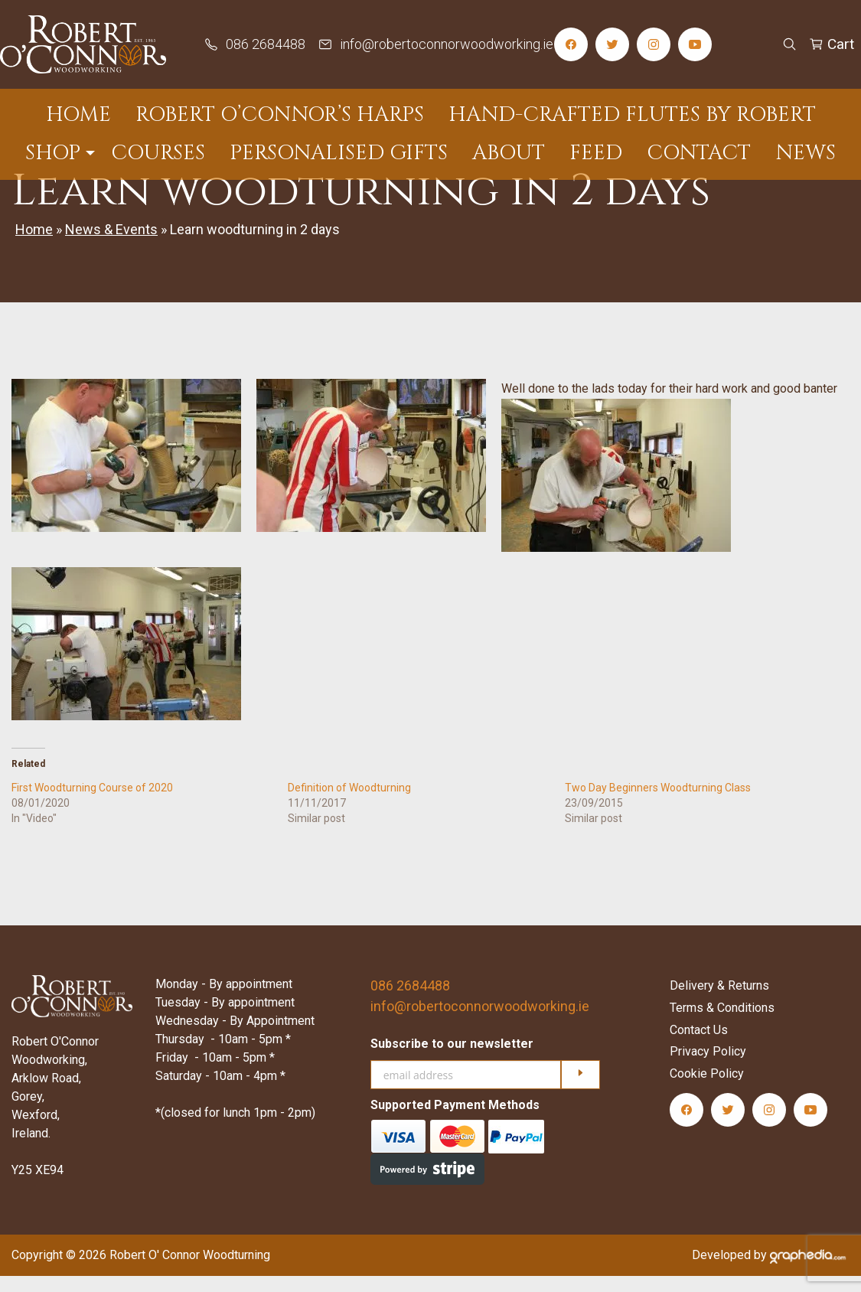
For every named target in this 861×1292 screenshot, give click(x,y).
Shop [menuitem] (52, 151)
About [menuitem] (508, 151)
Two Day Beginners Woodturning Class (658, 803)
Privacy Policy (708, 1067)
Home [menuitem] (78, 113)
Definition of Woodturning (349, 803)
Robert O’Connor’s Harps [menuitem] (279, 113)
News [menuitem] (805, 151)
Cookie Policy (707, 1089)
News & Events (111, 245)
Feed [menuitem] (595, 151)
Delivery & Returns (719, 1001)
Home (34, 245)
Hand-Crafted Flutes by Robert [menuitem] (632, 113)
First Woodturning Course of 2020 (92, 803)
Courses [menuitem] (158, 151)
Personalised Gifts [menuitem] (339, 151)
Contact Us (699, 1045)
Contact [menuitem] (699, 151)
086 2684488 (410, 1001)
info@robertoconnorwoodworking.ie (479, 1021)
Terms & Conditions (722, 1023)
